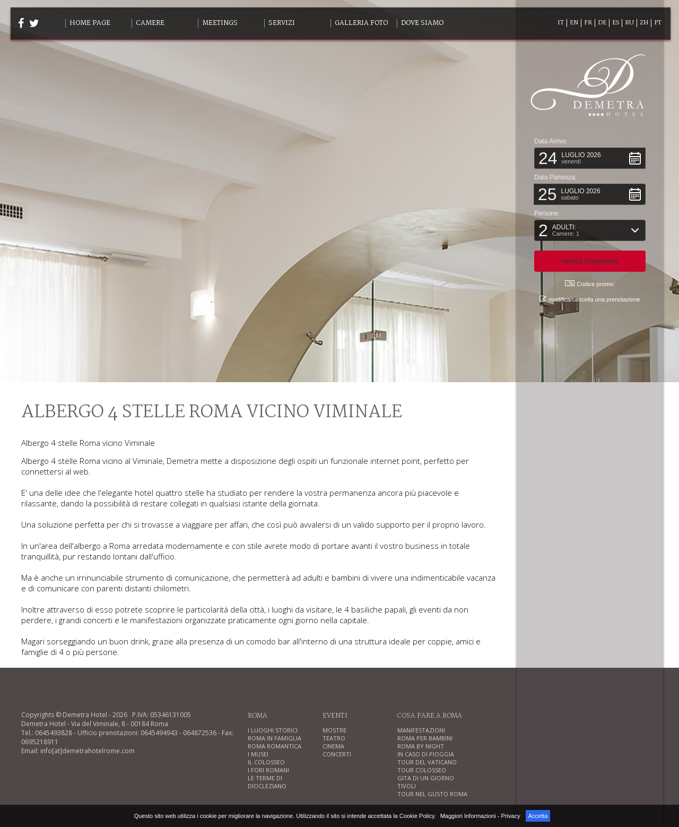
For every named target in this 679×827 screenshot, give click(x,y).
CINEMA (333, 746)
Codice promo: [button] (590, 283)
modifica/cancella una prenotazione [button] (589, 298)
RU (629, 23)
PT (657, 23)
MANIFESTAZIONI (421, 730)
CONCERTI (337, 754)
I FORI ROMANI (268, 770)
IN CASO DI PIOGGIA (425, 754)
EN (574, 23)
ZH (644, 23)
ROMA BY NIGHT (420, 746)
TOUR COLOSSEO (421, 770)
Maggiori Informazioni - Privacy (480, 816)
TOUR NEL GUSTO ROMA (432, 794)
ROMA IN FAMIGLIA (274, 738)
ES (615, 23)
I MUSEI (258, 754)
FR (588, 23)
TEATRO (334, 738)
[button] (590, 157)
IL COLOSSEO (266, 762)
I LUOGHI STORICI (273, 730)
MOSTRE (334, 730)
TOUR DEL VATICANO (427, 762)
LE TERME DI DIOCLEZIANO (267, 782)
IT (561, 23)
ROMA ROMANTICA (274, 746)
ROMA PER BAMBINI (424, 738)
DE (602, 23)
